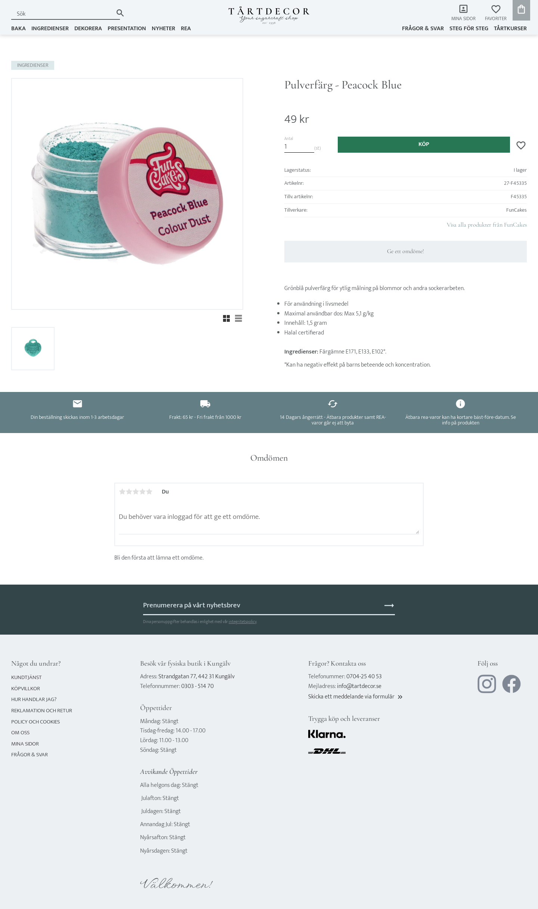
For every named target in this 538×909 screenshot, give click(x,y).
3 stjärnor (135, 491)
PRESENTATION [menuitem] (127, 28)
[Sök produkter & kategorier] (62, 14)
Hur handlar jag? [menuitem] (33, 699)
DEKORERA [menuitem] (88, 28)
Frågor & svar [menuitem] (423, 28)
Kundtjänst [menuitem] (26, 677)
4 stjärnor (142, 491)
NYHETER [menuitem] (163, 28)
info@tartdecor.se (359, 686)
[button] (496, 13)
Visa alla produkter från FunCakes (487, 224)
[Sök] (120, 13)
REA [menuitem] (186, 28)
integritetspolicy (242, 621)
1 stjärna (122, 491)
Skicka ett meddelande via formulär (356, 697)
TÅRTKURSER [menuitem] (510, 28)
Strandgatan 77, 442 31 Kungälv (196, 677)
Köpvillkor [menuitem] (25, 688)
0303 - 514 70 (197, 686)
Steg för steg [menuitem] (468, 28)
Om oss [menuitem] (20, 732)
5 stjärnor (149, 491)
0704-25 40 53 (364, 677)
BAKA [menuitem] (18, 28)
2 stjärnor (129, 491)
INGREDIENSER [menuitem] (50, 28)
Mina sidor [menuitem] (463, 19)
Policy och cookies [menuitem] (35, 721)
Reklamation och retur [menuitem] (41, 710)
